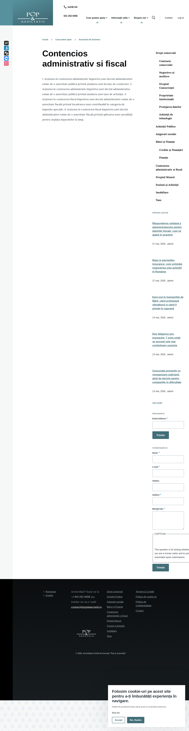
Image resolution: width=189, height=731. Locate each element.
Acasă (45, 39)
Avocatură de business (89, 39)
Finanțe (163, 157)
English (49, 595)
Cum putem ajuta (63, 39)
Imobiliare (162, 192)
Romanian (51, 591)
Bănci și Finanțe (165, 141)
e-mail (155, 467)
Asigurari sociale (166, 134)
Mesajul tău (157, 509)
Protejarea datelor (170, 106)
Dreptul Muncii (165, 177)
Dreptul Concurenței (166, 85)
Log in (181, 18)
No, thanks (136, 720)
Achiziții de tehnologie (166, 116)
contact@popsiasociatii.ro (86, 607)
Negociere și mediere (166, 74)
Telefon (155, 481)
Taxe (158, 200)
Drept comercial (166, 53)
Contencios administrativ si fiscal (169, 167)
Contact (169, 18)
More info (116, 713)
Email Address (159, 418)
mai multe (157, 403)
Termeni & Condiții (145, 591)
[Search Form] (153, 17)
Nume (155, 453)
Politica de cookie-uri (146, 597)
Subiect (156, 495)
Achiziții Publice (166, 126)
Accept (118, 720)
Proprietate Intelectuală (166, 97)
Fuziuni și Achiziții (167, 184)
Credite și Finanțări (171, 150)
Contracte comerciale (166, 63)
